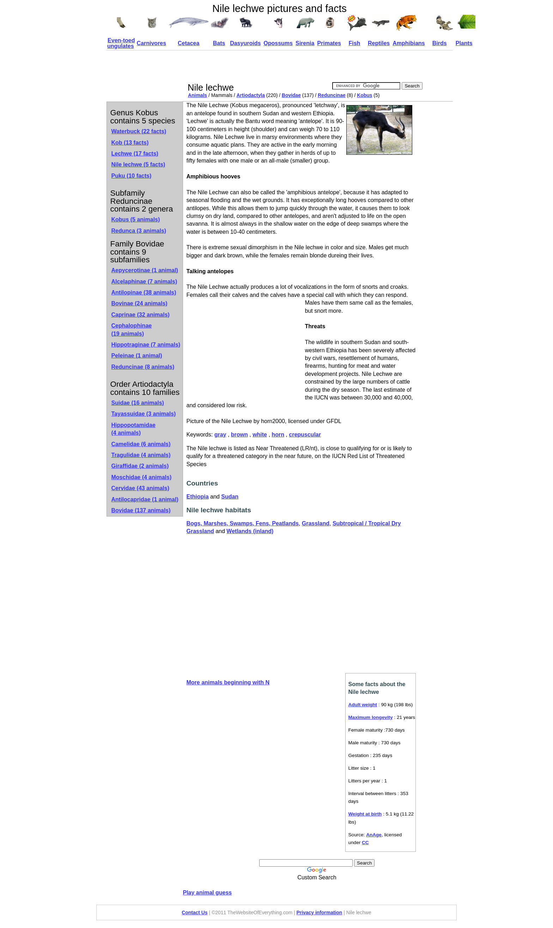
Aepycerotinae (144, 270)
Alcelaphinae (144, 282)
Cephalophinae (131, 329)
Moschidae (141, 477)
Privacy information (319, 912)
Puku (131, 176)
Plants (464, 43)
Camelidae (141, 444)
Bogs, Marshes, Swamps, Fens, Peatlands (243, 523)
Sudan (229, 497)
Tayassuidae (143, 414)
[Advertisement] (315, 66)
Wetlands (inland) (249, 531)
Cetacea (188, 43)
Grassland (315, 523)
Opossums (278, 43)
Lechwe (134, 154)
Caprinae (140, 315)
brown (239, 435)
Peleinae (136, 356)
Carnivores (151, 43)
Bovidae (291, 95)
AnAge (374, 834)
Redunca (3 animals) (138, 231)
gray (220, 435)
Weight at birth (365, 814)
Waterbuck (138, 131)
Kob (130, 143)
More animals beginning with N (228, 682)
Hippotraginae (146, 345)
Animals (197, 95)
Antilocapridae (144, 499)
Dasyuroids (245, 43)
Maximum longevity (370, 717)
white (260, 435)
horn (278, 435)
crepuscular (305, 435)
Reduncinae (332, 95)
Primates (329, 43)
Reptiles (379, 43)
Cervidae (140, 488)
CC (365, 842)
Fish (354, 43)
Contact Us (194, 912)
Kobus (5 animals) (135, 219)
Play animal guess (207, 893)
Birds (439, 43)
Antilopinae (143, 292)
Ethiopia (198, 497)
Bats (219, 43)
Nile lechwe (138, 164)
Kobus (364, 95)
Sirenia (305, 43)
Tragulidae (141, 455)
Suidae (137, 403)
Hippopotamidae (133, 429)
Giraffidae (140, 466)
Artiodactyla (251, 95)
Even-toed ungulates (121, 43)
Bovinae (139, 303)
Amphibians (409, 43)
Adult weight (362, 704)
